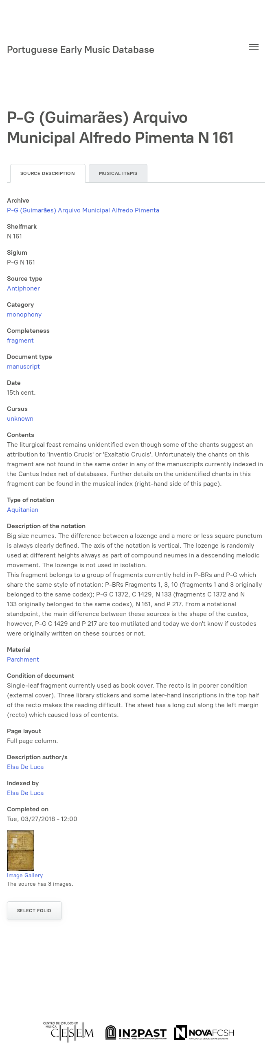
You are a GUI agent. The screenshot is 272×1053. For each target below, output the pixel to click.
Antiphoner (23, 288)
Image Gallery (25, 875)
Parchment (23, 659)
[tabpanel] (136, 510)
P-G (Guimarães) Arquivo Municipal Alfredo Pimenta (83, 210)
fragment (20, 340)
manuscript (23, 366)
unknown (20, 418)
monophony (24, 314)
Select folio (34, 910)
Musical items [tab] (118, 173)
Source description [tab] (47, 173)
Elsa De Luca (25, 767)
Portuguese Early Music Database (80, 49)
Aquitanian (22, 509)
